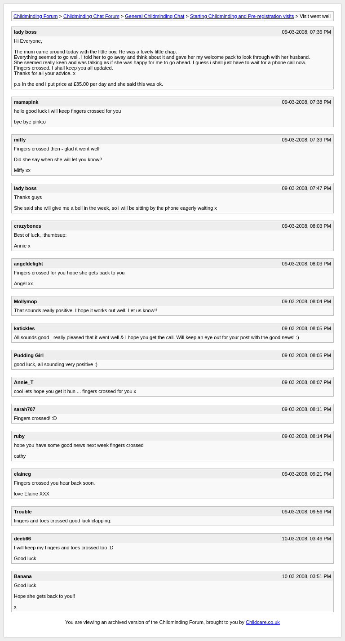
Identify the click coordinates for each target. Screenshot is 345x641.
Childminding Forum (35, 16)
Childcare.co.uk (263, 622)
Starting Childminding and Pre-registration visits (242, 16)
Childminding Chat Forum (91, 16)
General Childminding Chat (154, 16)
